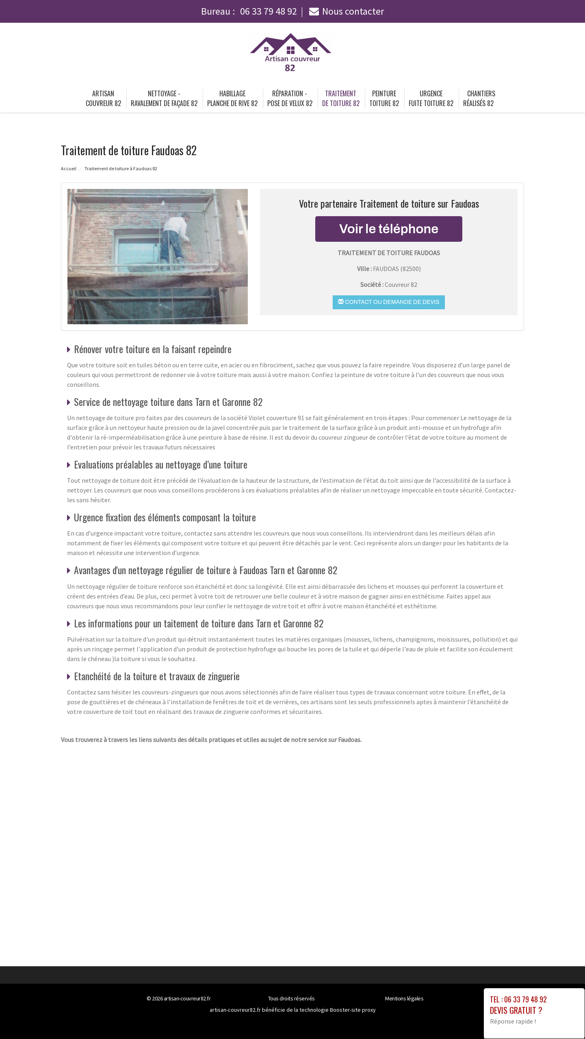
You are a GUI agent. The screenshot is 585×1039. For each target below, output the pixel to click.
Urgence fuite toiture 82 (431, 98)
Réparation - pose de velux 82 (289, 98)
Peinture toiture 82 (384, 98)
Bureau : (249, 11)
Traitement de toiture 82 (341, 98)
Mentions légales (404, 998)
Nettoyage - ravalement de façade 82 (164, 98)
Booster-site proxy (353, 1009)
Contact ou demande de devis (388, 302)
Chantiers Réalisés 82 (479, 98)
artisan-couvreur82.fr (187, 998)
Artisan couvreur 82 (103, 98)
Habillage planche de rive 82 (232, 98)
